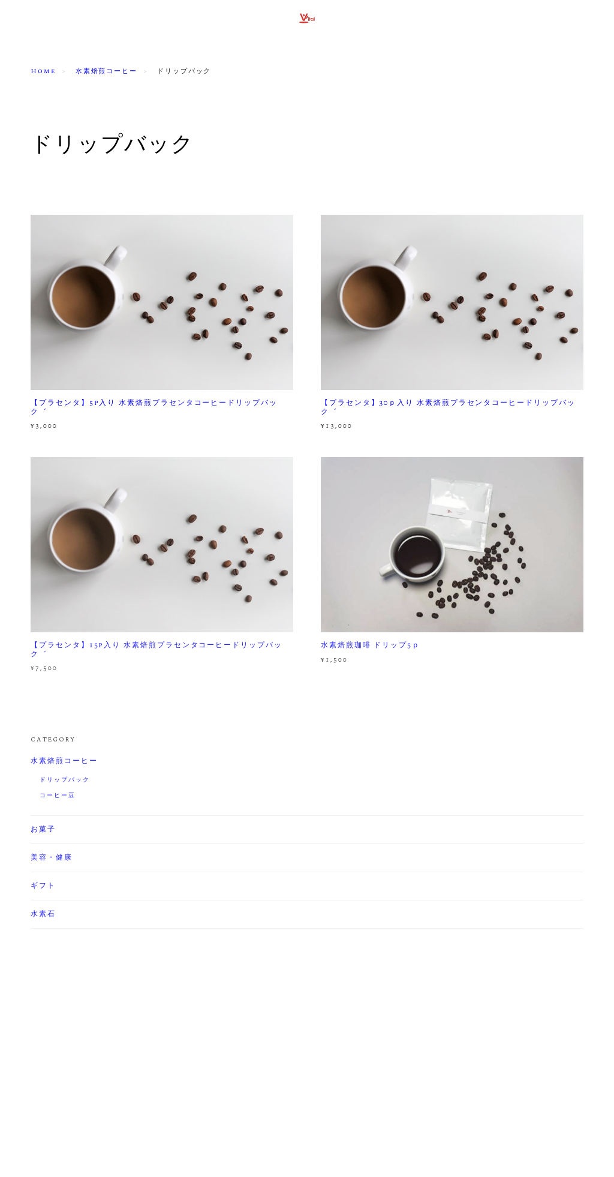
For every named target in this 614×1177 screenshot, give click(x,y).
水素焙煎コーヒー (106, 71)
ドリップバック (64, 781)
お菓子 (43, 831)
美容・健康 (52, 859)
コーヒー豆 (58, 796)
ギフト (43, 887)
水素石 (43, 915)
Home (43, 71)
